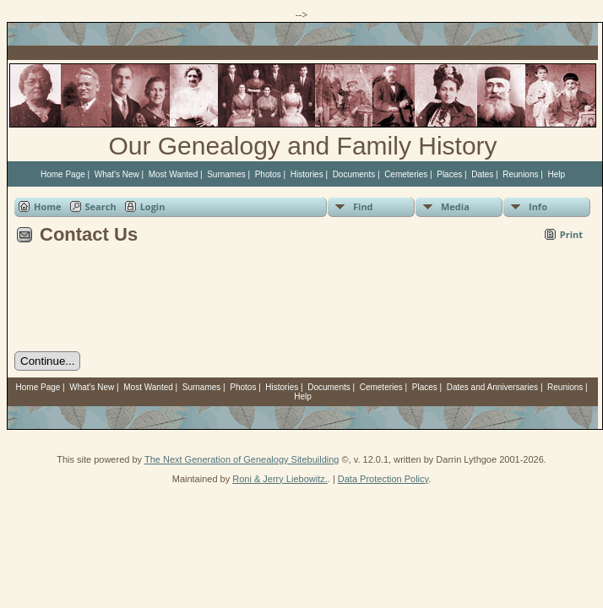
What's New (117, 174)
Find (363, 206)
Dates (482, 174)
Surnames (226, 174)
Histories (307, 174)
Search (101, 206)
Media (455, 206)
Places (449, 174)
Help (556, 174)
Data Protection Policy (383, 479)
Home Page (63, 174)
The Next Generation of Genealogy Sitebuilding (242, 459)
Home (48, 206)
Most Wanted (173, 174)
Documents (354, 174)
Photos (268, 174)
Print (571, 234)
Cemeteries (405, 174)
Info (538, 206)
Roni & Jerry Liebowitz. (280, 479)
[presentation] (142, 304)
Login (153, 206)
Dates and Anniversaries (492, 387)
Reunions (520, 174)
